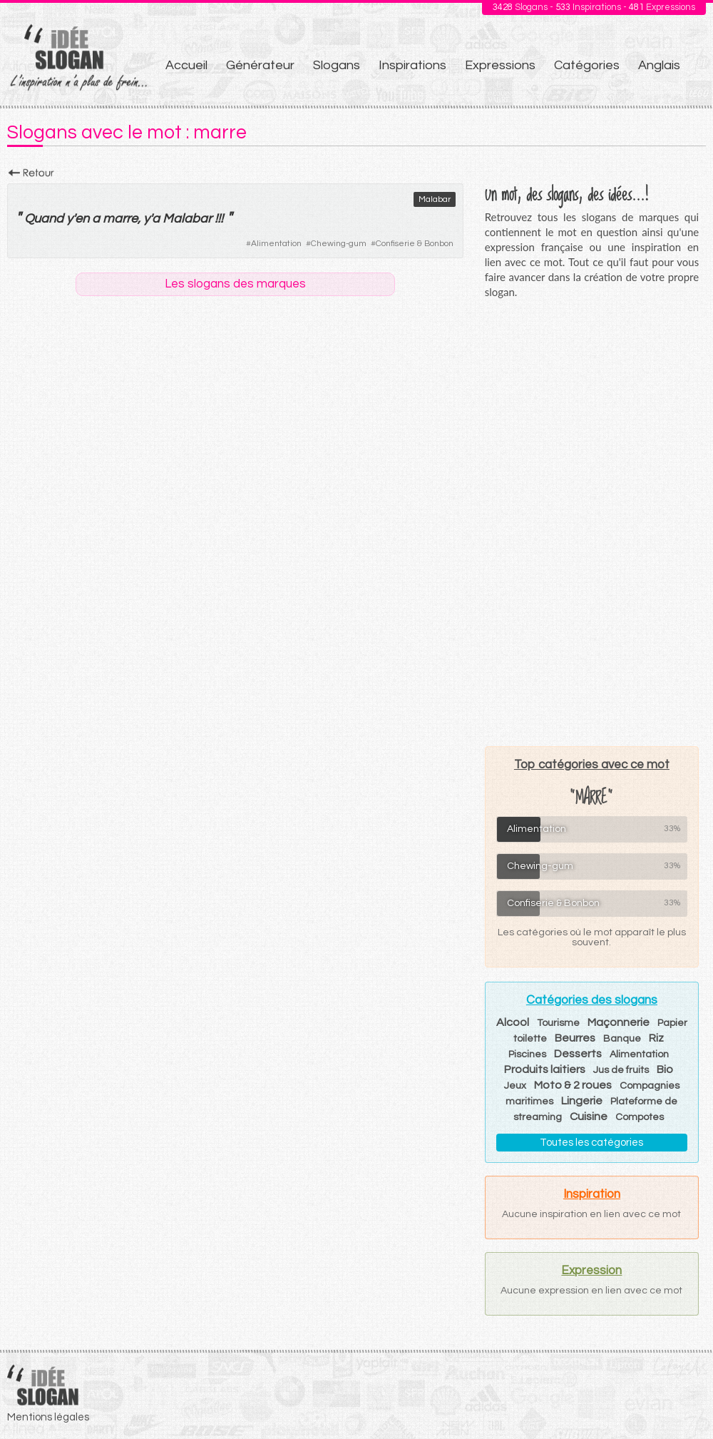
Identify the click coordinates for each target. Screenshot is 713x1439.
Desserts (578, 1053)
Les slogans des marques (235, 284)
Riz (656, 1038)
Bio (665, 1069)
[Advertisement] (591, 522)
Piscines (527, 1054)
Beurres (575, 1038)
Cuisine (588, 1116)
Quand (43, 218)
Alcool (512, 1022)
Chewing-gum (338, 243)
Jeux (515, 1086)
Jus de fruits (621, 1070)
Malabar (435, 199)
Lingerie (581, 1101)
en (82, 218)
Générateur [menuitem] (260, 65)
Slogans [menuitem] (336, 65)
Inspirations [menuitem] (412, 65)
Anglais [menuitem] (659, 65)
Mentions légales (48, 1417)
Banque (622, 1039)
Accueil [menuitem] (186, 65)
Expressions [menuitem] (500, 65)
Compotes (639, 1117)
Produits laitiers (544, 1069)
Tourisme (558, 1023)
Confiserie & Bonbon (414, 243)
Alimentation (276, 243)
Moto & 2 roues (573, 1085)
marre (120, 218)
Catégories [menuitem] (587, 65)
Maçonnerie (619, 1022)
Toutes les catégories (591, 1142)
